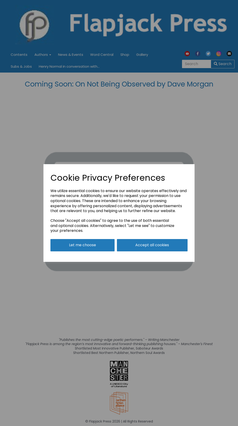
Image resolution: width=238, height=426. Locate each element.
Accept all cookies (152, 245)
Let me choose (82, 245)
